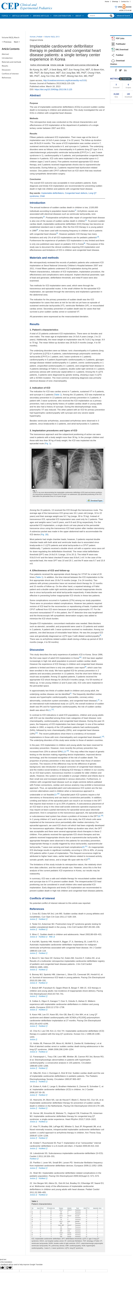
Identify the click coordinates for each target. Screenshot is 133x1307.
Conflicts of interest (10, 73)
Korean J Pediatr (36, 36)
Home (107, 1)
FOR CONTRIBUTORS (62, 15)
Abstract (5, 54)
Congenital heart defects (76, 193)
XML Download (119, 49)
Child (42, 196)
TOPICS (5, 15)
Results (5, 66)
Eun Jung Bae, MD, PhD (73, 73)
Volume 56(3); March (10, 37)
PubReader (118, 44)
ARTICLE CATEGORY (20, 15)
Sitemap (115, 1)
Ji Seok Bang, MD (58, 69)
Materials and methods (11, 62)
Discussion (6, 70)
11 (49, 710)
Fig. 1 (47, 443)
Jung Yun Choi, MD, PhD (53, 76)
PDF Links (117, 38)
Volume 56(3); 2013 (51, 36)
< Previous (6, 41)
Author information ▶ (39, 65)
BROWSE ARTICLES (41, 15)
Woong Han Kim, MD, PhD (80, 76)
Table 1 (58, 395)
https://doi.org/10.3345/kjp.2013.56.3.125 (53, 89)
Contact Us (125, 1)
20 (83, 847)
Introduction (7, 58)
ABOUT (78, 15)
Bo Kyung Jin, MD (38, 69)
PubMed (116, 55)
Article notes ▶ (57, 65)
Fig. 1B (44, 534)
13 (64, 751)
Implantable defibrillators (52, 193)
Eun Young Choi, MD (79, 69)
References (6, 77)
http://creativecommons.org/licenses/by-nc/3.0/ (64, 80)
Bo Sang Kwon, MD (50, 73)
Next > (17, 41)
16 (99, 816)
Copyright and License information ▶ (82, 65)
